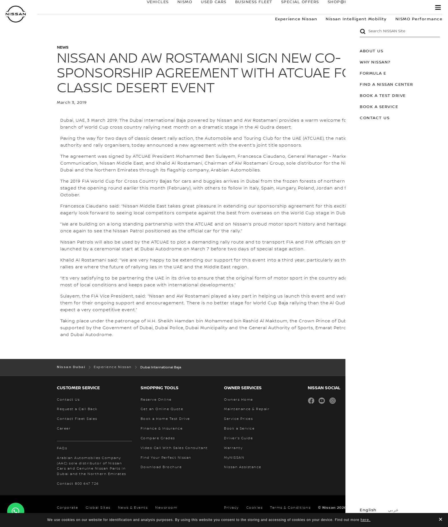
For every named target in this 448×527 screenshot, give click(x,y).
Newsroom (166, 508)
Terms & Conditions (290, 508)
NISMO (179, 8)
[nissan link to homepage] (16, 14)
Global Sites (98, 508)
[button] (438, 7)
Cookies (254, 508)
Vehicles (152, 8)
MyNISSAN (411, 8)
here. (366, 520)
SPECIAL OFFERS (294, 8)
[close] (440, 520)
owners (375, 8)
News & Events (133, 508)
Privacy (231, 508)
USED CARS (208, 8)
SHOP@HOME (337, 8)
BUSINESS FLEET (248, 8)
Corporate (67, 508)
